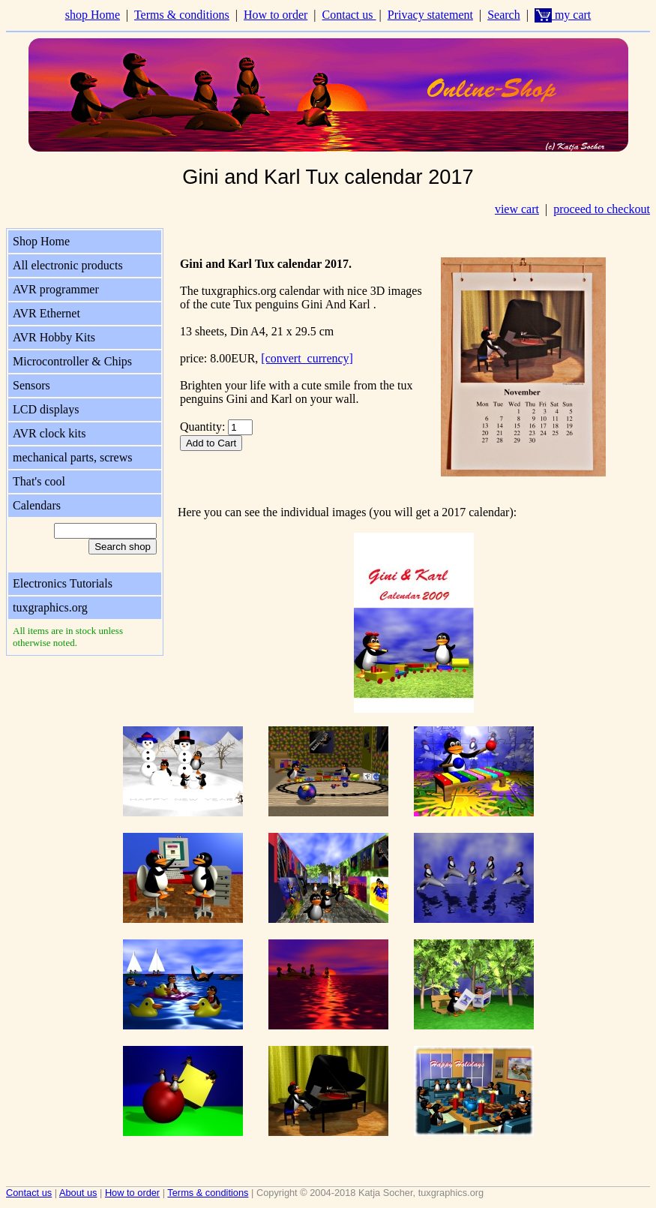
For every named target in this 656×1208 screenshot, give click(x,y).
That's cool (39, 481)
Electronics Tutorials (62, 583)
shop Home (92, 14)
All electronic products (68, 265)
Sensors (31, 385)
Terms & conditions (181, 14)
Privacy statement (430, 14)
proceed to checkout (601, 209)
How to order (275, 14)
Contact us (349, 14)
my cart (563, 14)
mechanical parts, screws (72, 457)
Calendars (37, 505)
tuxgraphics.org (50, 607)
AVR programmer (56, 289)
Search (503, 14)
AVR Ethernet (46, 313)
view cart (517, 209)
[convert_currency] (307, 358)
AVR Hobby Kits (54, 337)
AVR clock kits (49, 433)
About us (78, 1192)
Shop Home (41, 241)
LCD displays (46, 409)
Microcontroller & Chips (72, 361)
